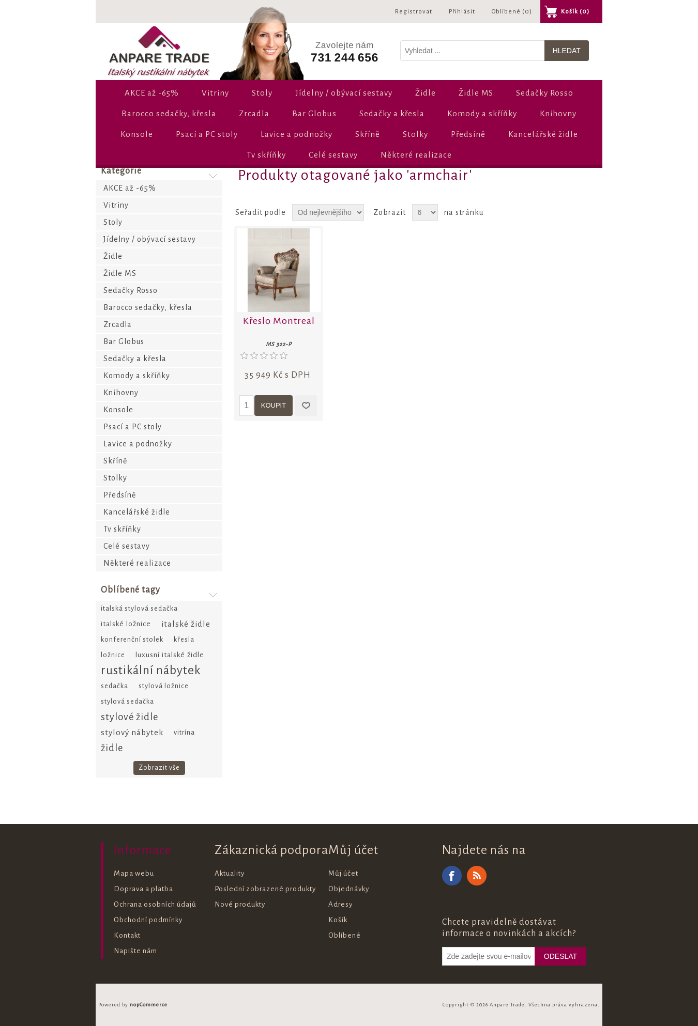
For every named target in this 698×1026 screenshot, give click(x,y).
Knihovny (558, 113)
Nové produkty (240, 904)
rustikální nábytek (151, 670)
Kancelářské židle (543, 134)
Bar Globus (314, 113)
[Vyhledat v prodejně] (472, 50)
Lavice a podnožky (296, 134)
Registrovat (413, 11)
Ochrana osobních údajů (155, 904)
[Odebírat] (488, 956)
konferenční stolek (132, 639)
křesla (184, 639)
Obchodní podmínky (148, 920)
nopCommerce (149, 1004)
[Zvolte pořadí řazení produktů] (328, 212)
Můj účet (343, 873)
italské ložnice (126, 624)
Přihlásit (462, 11)
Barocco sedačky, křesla (169, 113)
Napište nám (135, 951)
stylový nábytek (132, 732)
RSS (477, 875)
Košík (337, 920)
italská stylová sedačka (139, 608)
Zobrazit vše (159, 767)
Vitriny (215, 92)
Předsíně (468, 134)
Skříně (367, 134)
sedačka (114, 686)
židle (112, 748)
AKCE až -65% (152, 92)
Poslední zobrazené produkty (265, 889)
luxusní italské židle (169, 655)
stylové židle (129, 717)
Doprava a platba (143, 889)
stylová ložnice (164, 686)
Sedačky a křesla (391, 113)
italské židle (185, 623)
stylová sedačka (127, 701)
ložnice (113, 655)
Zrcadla (254, 113)
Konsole (136, 134)
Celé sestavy (333, 154)
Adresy (340, 904)
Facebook (452, 875)
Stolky (415, 134)
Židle (425, 92)
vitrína (184, 732)
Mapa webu (134, 873)
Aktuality (230, 873)
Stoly (262, 92)
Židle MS (476, 92)
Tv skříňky (266, 154)
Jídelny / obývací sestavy (343, 92)
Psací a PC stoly (207, 134)
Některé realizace (416, 154)
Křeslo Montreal (279, 321)
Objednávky (348, 889)
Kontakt (127, 935)
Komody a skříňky (482, 113)
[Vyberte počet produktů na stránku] (425, 212)
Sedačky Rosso (544, 92)
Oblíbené (344, 935)
